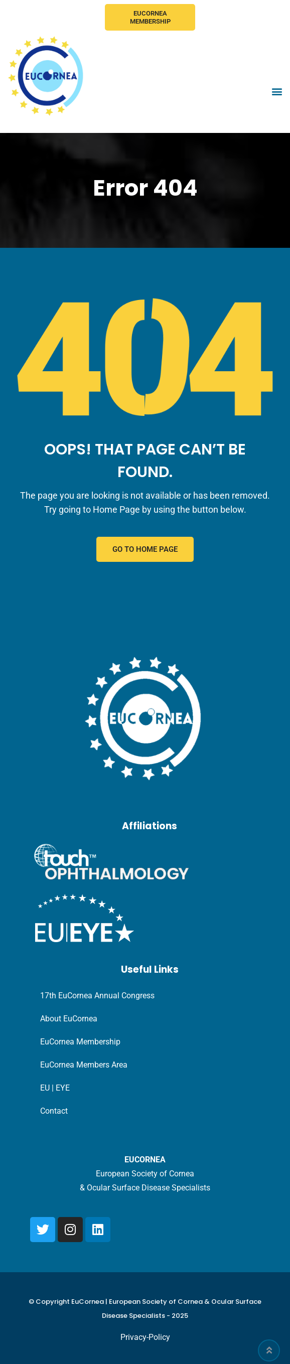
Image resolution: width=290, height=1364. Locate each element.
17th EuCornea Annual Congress (97, 995)
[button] (276, 91)
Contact (54, 1111)
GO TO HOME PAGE (145, 549)
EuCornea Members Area (83, 1065)
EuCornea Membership (150, 17)
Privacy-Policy (145, 1337)
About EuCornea (68, 1018)
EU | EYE (55, 1088)
